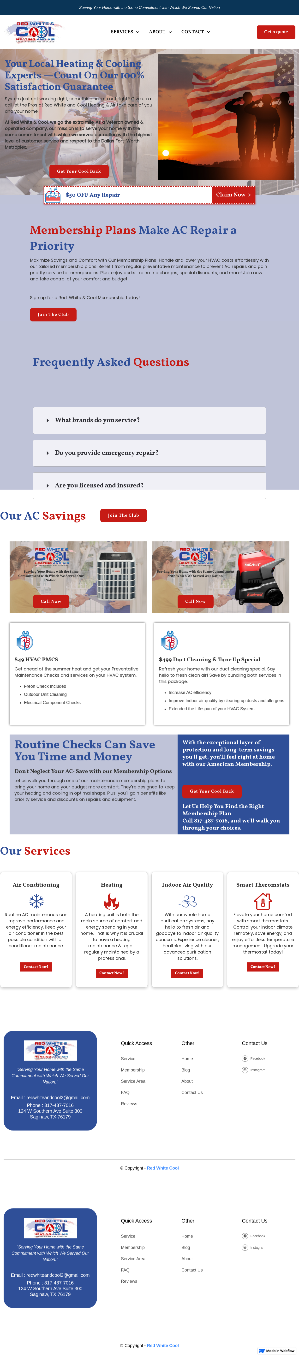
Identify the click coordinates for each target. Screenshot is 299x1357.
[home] (35, 32)
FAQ (125, 1115)
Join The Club (53, 315)
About (187, 1103)
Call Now (51, 602)
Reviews (129, 1126)
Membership (133, 1092)
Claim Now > (233, 195)
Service (128, 1081)
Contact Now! (36, 967)
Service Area (133, 1103)
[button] (126, 32)
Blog (185, 1092)
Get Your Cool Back (79, 171)
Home (187, 1081)
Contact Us (192, 1115)
